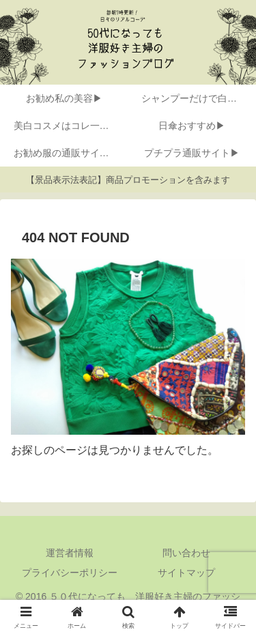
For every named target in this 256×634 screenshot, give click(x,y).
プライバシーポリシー (69, 572)
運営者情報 (70, 552)
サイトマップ (186, 572)
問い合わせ (186, 552)
